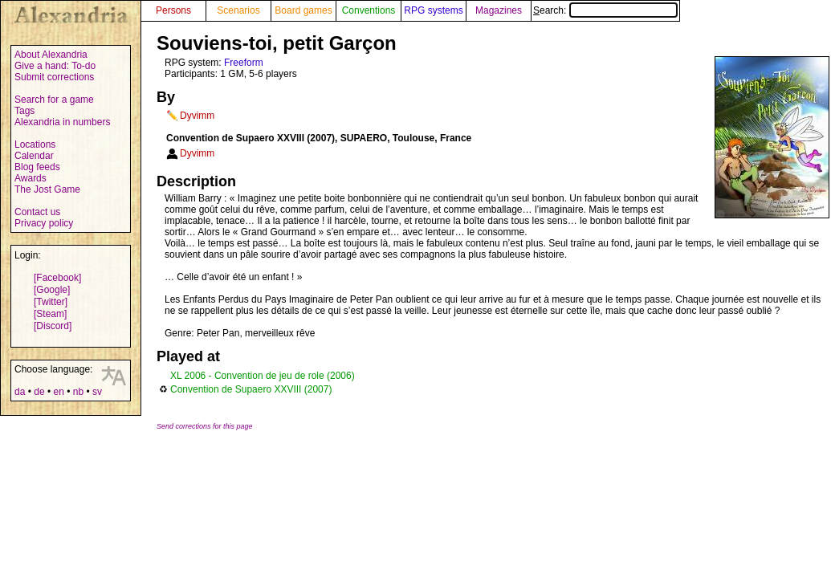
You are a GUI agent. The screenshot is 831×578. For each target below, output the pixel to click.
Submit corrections (54, 77)
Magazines (498, 10)
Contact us (37, 212)
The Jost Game (47, 189)
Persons (173, 10)
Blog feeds (37, 167)
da (19, 391)
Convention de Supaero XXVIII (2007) (251, 389)
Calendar (34, 155)
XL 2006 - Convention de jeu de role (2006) (262, 375)
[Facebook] (57, 277)
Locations (34, 144)
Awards (30, 178)
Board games (303, 10)
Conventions (369, 10)
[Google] (52, 289)
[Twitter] (50, 301)
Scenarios (238, 10)
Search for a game (54, 99)
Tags (24, 110)
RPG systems (433, 10)
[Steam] (50, 314)
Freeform (243, 62)
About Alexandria (51, 54)
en (58, 391)
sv (97, 391)
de (39, 391)
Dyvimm (197, 115)
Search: (605, 10)
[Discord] (52, 326)
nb (78, 391)
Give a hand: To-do (55, 65)
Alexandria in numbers (62, 122)
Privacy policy (43, 223)
